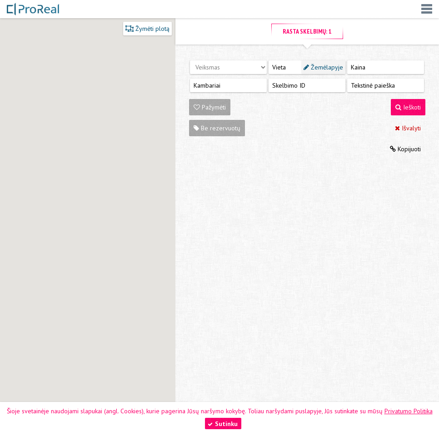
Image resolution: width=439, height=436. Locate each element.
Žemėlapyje (323, 67)
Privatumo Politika (408, 411)
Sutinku (223, 424)
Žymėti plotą (147, 29)
